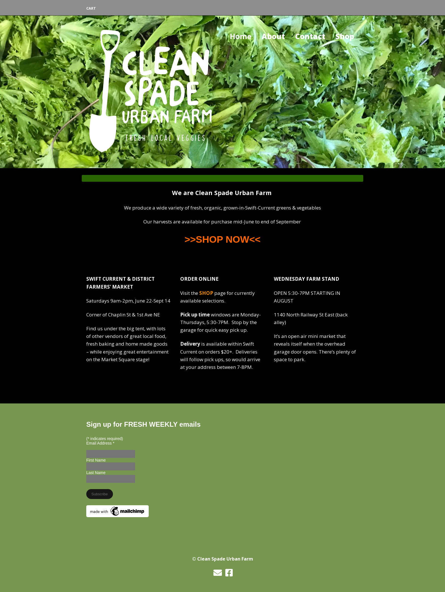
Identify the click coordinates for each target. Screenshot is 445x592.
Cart (91, 8)
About (273, 36)
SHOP (206, 293)
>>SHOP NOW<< (222, 239)
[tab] (222, 178)
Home (240, 36)
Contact (310, 36)
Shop (344, 36)
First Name (96, 460)
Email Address (100, 443)
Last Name (96, 472)
